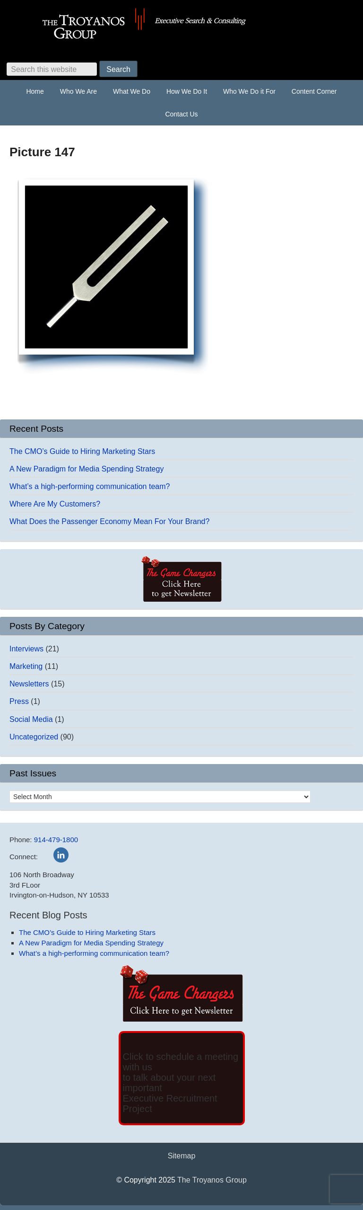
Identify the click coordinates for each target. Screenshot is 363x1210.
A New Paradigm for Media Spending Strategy (86, 469)
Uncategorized (33, 737)
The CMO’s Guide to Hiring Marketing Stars (82, 451)
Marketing (26, 666)
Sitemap (182, 1156)
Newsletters (29, 684)
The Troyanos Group (181, 24)
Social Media (31, 719)
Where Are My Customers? (54, 504)
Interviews (26, 649)
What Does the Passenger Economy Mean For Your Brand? (109, 521)
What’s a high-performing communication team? (89, 486)
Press (19, 701)
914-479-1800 (56, 840)
